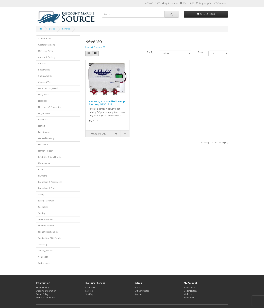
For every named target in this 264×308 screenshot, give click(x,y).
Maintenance (44, 163)
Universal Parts (45, 51)
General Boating (46, 138)
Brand (52, 28)
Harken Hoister (45, 150)
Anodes (42, 63)
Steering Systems (46, 225)
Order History (190, 290)
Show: (200, 52)
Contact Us (90, 287)
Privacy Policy (42, 287)
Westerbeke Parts (46, 44)
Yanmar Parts (44, 38)
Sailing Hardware (46, 200)
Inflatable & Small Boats (49, 157)
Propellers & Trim (46, 188)
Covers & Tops (45, 82)
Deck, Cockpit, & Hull (48, 88)
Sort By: (150, 52)
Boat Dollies (44, 69)
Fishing (41, 125)
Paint (40, 169)
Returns (89, 290)
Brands (138, 287)
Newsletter (189, 297)
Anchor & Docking (46, 57)
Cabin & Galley (45, 76)
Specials (138, 294)
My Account (189, 287)
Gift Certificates (142, 290)
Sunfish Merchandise (48, 231)
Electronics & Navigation (49, 107)
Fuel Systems (44, 132)
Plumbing (42, 175)
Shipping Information (46, 290)
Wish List (188, 294)
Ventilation (43, 256)
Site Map (89, 294)
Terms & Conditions (45, 297)
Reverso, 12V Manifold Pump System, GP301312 (107, 103)
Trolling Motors (45, 250)
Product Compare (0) (95, 47)
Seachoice (43, 207)
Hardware (43, 144)
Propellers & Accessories (50, 182)
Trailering (42, 244)
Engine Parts (44, 113)
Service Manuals (45, 219)
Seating (41, 213)
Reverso (66, 28)
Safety (41, 194)
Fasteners (42, 119)
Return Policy (42, 294)
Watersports (44, 263)
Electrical (42, 100)
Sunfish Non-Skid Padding (50, 238)
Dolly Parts (43, 94)
